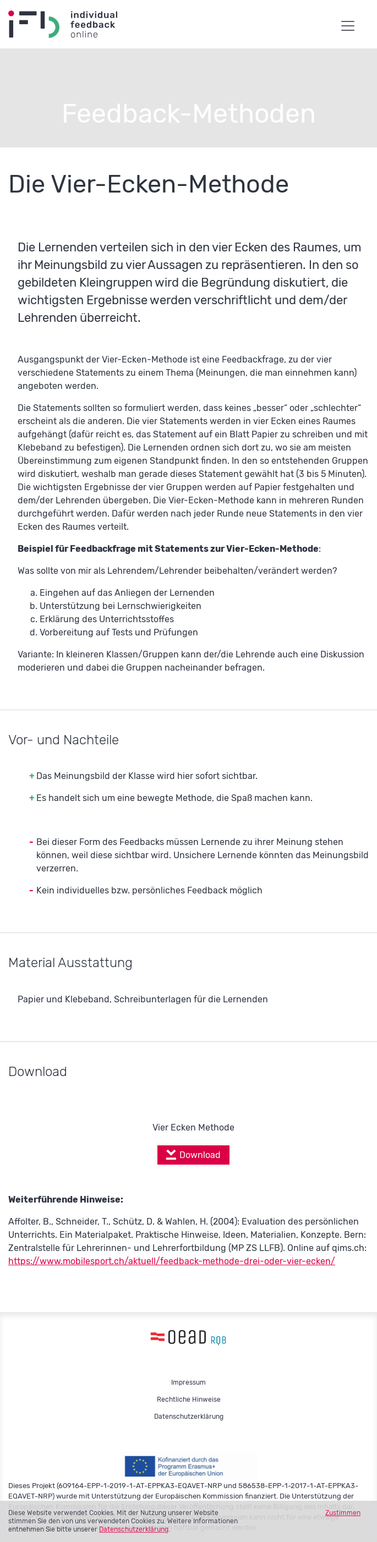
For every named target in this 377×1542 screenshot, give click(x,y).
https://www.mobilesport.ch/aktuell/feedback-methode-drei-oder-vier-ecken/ (171, 1261)
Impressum (188, 1382)
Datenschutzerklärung (133, 1529)
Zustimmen (342, 1513)
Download (200, 1155)
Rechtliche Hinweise (189, 1399)
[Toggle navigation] (348, 23)
